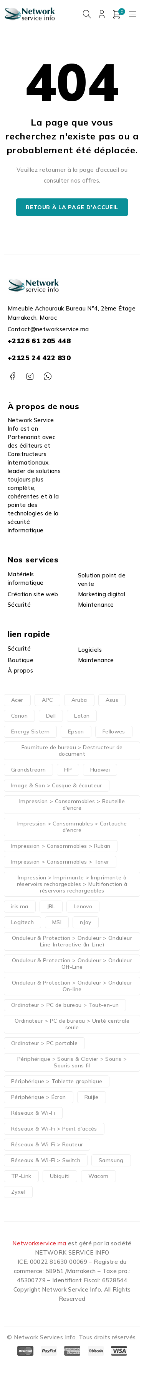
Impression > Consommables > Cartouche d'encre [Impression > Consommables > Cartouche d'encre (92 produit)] (72, 827)
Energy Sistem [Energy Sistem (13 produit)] (30, 731)
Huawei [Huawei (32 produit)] (100, 769)
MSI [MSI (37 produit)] (56, 922)
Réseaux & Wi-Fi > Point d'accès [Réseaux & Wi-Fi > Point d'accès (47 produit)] (54, 1128)
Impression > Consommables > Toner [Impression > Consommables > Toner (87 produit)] (60, 861)
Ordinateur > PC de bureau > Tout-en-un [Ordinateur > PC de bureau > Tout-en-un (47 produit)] (65, 1005)
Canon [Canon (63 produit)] (19, 715)
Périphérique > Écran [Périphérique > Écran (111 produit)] (38, 1097)
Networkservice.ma (39, 1243)
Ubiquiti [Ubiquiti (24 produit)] (60, 1176)
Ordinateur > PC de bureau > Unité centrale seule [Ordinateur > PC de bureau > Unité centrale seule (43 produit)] (72, 1024)
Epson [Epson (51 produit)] (76, 731)
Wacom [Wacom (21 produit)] (98, 1176)
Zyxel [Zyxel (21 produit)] (18, 1191)
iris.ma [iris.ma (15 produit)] (19, 906)
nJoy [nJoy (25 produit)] (85, 922)
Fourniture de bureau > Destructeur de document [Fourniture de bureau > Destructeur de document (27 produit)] (72, 750)
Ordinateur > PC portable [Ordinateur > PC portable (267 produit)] (44, 1043)
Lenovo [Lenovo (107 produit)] (83, 906)
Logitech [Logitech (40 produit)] (22, 922)
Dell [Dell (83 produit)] (51, 715)
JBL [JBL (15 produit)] (51, 906)
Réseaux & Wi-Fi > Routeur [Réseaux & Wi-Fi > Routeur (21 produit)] (47, 1144)
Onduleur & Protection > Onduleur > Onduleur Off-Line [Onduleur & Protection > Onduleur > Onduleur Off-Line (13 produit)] (72, 963)
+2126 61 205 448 (39, 340)
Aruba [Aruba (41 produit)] (79, 699)
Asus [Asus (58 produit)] (112, 699)
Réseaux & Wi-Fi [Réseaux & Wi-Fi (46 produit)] (33, 1112)
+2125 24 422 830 (39, 357)
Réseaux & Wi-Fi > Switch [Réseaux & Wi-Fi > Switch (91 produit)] (45, 1160)
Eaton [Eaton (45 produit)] (81, 715)
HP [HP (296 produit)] (68, 769)
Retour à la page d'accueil (72, 207)
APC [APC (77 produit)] (47, 699)
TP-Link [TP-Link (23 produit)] (21, 1176)
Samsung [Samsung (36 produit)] (111, 1160)
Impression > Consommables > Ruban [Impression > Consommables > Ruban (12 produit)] (60, 845)
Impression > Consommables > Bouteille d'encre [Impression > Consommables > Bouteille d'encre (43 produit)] (72, 804)
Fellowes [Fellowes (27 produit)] (114, 731)
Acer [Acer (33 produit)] (17, 699)
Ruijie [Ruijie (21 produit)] (91, 1097)
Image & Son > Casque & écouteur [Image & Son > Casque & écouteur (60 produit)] (56, 785)
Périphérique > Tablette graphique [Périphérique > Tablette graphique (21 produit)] (56, 1081)
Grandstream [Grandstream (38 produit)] (28, 769)
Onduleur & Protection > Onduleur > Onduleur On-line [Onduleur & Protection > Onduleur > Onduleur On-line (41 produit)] (72, 986)
